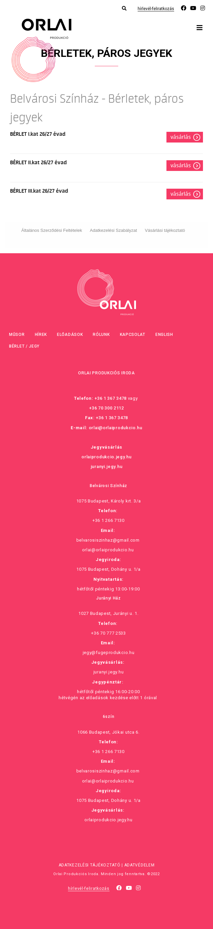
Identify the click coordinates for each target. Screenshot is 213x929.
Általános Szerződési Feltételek (51, 230)
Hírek (41, 334)
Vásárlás (180, 137)
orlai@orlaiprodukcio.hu (115, 427)
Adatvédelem (139, 865)
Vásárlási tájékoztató (165, 230)
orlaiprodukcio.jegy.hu (106, 456)
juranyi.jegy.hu (107, 466)
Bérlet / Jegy (24, 346)
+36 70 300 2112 (106, 407)
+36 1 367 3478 (110, 398)
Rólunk (101, 334)
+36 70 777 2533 (108, 633)
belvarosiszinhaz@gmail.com (108, 540)
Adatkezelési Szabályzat (113, 230)
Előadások (70, 334)
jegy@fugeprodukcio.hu (109, 652)
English (164, 334)
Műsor (17, 334)
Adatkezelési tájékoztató (90, 865)
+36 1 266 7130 (108, 520)
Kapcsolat (132, 334)
